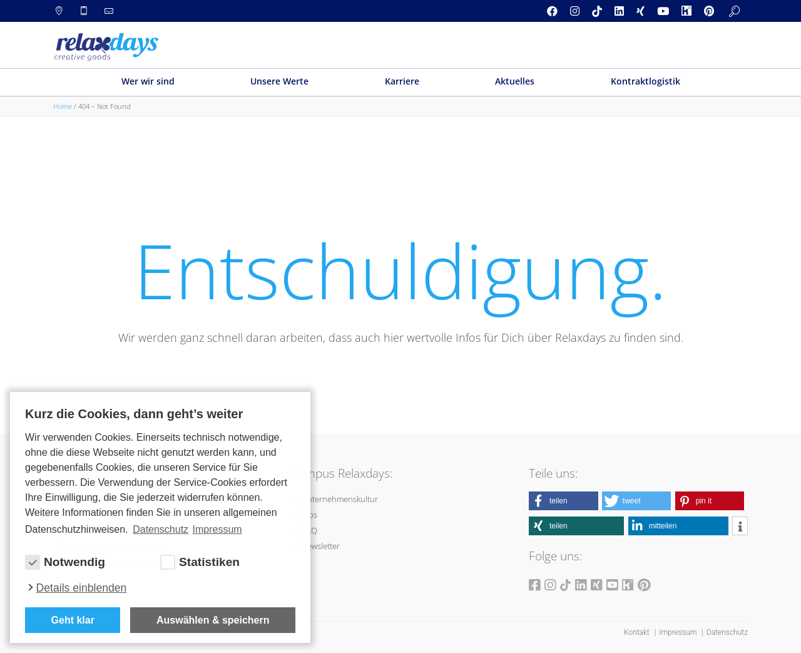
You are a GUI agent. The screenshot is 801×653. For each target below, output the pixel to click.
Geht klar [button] (72, 620)
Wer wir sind (148, 81)
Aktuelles (514, 81)
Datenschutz (727, 632)
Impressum (678, 632)
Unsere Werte (279, 81)
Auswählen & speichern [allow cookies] (213, 620)
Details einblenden (81, 588)
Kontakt (637, 632)
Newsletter (321, 546)
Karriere (402, 81)
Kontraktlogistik (645, 81)
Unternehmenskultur (340, 499)
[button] (563, 500)
